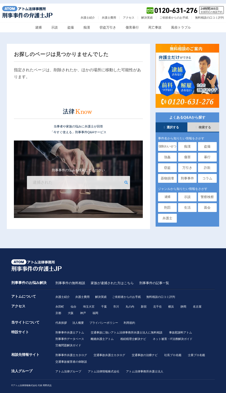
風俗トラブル (181, 24)
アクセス (128, 14)
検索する (203, 124)
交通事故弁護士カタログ (109, 352)
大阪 (70, 309)
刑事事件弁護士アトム (69, 329)
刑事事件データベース (69, 336)
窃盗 (167, 164)
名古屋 (197, 303)
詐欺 (207, 164)
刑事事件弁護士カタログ (71, 352)
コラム (207, 175)
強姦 (167, 154)
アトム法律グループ (68, 368)
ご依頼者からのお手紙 (174, 14)
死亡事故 (155, 24)
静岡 (183, 303)
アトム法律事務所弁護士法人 (144, 368)
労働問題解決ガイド (68, 342)
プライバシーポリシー (103, 319)
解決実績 (147, 14)
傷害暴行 (132, 24)
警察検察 (207, 193)
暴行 (207, 154)
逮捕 (38, 24)
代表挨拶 (61, 319)
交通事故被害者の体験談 (71, 359)
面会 (207, 204)
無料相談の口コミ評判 (209, 14)
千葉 (104, 303)
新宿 (144, 303)
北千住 (157, 303)
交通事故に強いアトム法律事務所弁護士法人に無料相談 (126, 329)
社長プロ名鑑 (172, 352)
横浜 (171, 303)
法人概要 (78, 319)
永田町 (59, 303)
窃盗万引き (108, 24)
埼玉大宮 (88, 303)
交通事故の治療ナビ (145, 352)
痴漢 (86, 24)
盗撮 (70, 24)
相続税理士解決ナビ (133, 336)
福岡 (95, 309)
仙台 (73, 303)
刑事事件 (187, 175)
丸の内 (130, 303)
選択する (171, 124)
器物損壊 (167, 175)
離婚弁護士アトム (102, 336)
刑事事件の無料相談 (70, 279)
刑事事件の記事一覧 (154, 279)
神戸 (83, 309)
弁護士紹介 (88, 14)
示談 (54, 24)
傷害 (187, 154)
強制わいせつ (167, 143)
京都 (58, 309)
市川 (116, 303)
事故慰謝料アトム (180, 329)
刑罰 (167, 204)
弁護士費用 (109, 14)
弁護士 (167, 215)
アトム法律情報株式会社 (103, 368)
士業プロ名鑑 (196, 352)
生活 (187, 204)
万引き (187, 164)
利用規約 (129, 319)
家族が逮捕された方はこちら (112, 279)
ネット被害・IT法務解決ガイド (173, 336)
